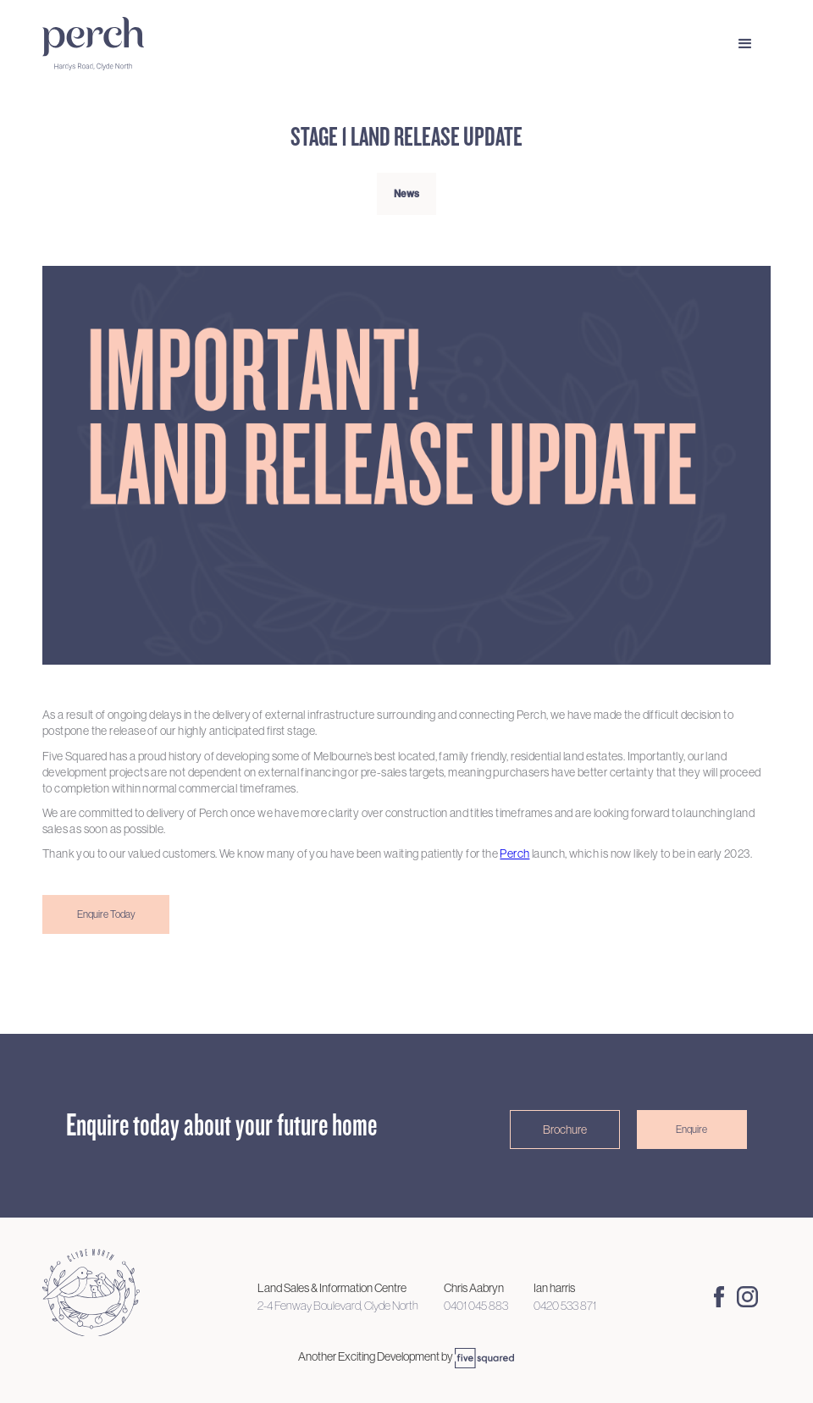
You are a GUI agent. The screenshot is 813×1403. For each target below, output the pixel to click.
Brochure (565, 1129)
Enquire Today (106, 914)
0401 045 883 (476, 1305)
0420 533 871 (565, 1305)
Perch (514, 853)
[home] (127, 43)
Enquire (691, 1129)
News (406, 194)
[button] (745, 44)
